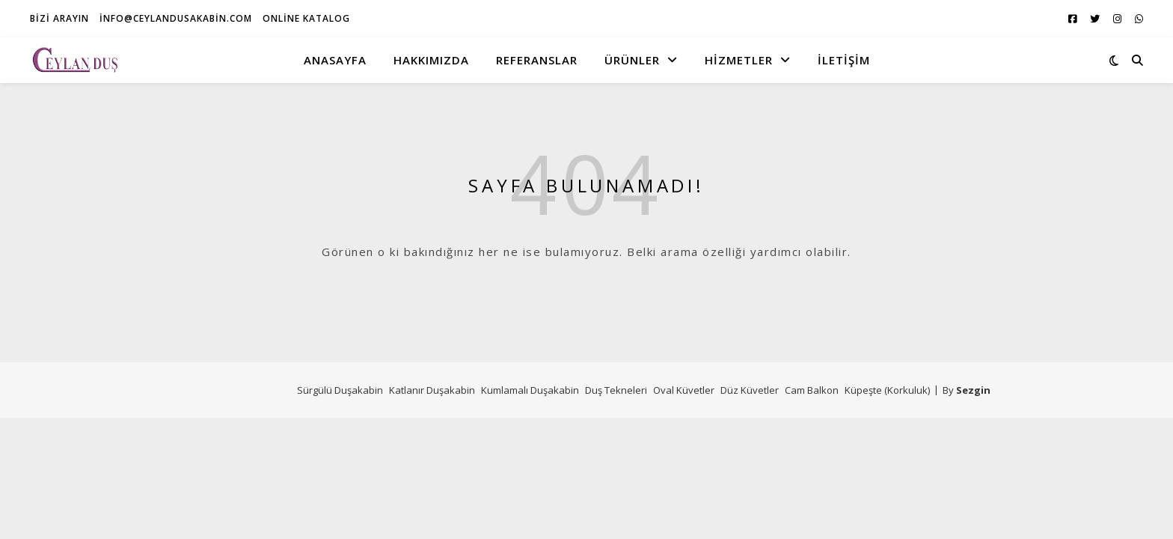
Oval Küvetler (683, 390)
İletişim (844, 59)
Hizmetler (739, 59)
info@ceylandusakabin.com (175, 18)
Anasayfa (335, 59)
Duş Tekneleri (616, 390)
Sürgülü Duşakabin (340, 390)
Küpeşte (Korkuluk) (887, 390)
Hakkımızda (431, 59)
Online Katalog (306, 18)
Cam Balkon (812, 390)
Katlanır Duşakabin (432, 390)
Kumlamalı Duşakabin (530, 390)
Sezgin (973, 390)
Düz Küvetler (749, 390)
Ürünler (632, 59)
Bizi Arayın (59, 18)
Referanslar (537, 59)
